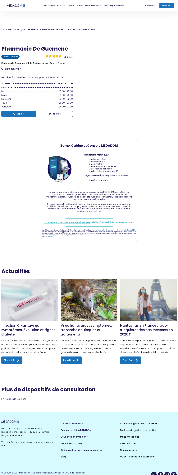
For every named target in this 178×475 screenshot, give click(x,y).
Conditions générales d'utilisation (139, 423)
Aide (105, 5)
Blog (63, 456)
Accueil (7, 29)
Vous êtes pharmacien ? (74, 436)
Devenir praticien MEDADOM (76, 430)
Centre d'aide (127, 443)
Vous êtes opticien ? (72, 443)
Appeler (19, 113)
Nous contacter (129, 450)
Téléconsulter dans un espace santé (81, 450)
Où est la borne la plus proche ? (138, 456)
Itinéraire (55, 113)
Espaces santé (117, 5)
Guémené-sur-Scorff (53, 29)
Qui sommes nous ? (72, 423)
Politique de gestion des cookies (138, 430)
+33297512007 (11, 69)
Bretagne (19, 29)
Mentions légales (129, 436)
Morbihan (33, 29)
